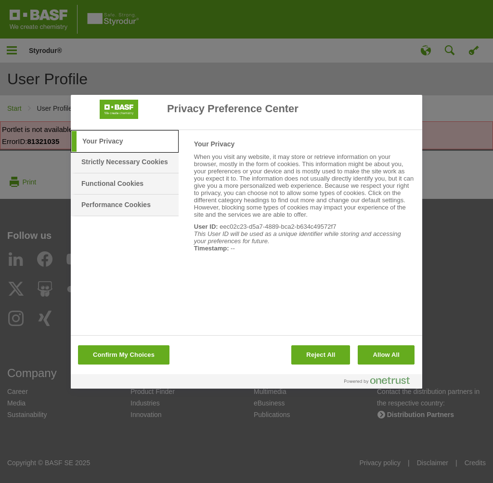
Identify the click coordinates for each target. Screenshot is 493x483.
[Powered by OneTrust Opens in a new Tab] (380, 383)
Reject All (320, 354)
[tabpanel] (304, 201)
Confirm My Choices (124, 354)
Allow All (386, 354)
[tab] (125, 141)
